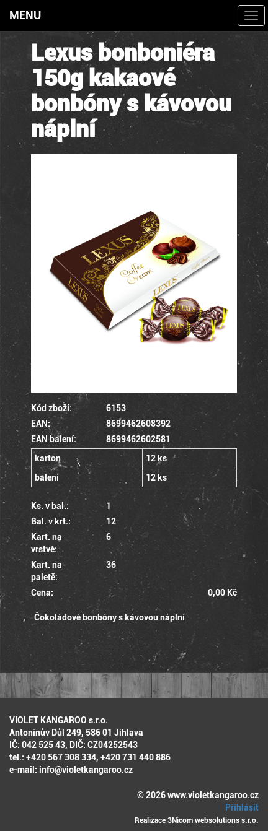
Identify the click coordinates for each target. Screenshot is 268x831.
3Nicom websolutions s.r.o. (213, 820)
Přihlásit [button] (240, 807)
